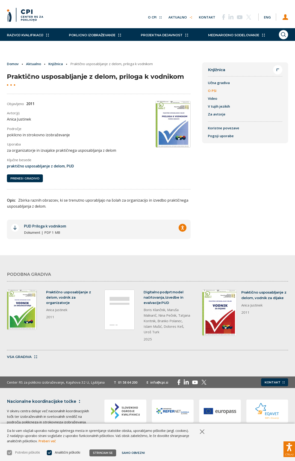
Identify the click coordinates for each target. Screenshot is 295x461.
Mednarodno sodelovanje (225, 39)
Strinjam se (103, 453)
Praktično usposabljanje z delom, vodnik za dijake (263, 295)
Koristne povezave (223, 128)
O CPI (150, 16)
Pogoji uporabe (221, 136)
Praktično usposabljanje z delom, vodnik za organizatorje (68, 298)
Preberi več (47, 441)
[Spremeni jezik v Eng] (265, 16)
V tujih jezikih (219, 106)
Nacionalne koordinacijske (44, 403)
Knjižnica (56, 63)
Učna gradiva (219, 83)
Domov (13, 63)
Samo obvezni (133, 453)
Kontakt (203, 16)
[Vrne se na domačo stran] (27, 16)
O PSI (212, 90)
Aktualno (176, 16)
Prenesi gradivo (24, 179)
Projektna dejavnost (157, 39)
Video (212, 98)
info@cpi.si (161, 384)
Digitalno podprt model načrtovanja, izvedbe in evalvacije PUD (164, 298)
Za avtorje (216, 114)
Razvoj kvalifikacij (28, 39)
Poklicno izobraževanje (91, 39)
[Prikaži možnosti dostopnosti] (289, 448)
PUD (70, 166)
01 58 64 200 (128, 384)
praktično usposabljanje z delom (36, 166)
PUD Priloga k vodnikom (45, 226)
